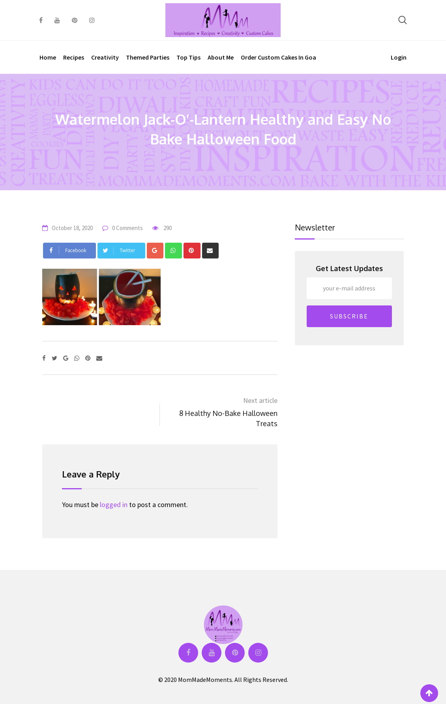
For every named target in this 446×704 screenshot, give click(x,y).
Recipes (73, 57)
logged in (113, 504)
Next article (260, 400)
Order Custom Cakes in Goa (278, 57)
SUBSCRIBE (349, 316)
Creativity (105, 57)
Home (47, 57)
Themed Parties (147, 57)
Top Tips (188, 57)
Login (399, 57)
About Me (221, 57)
